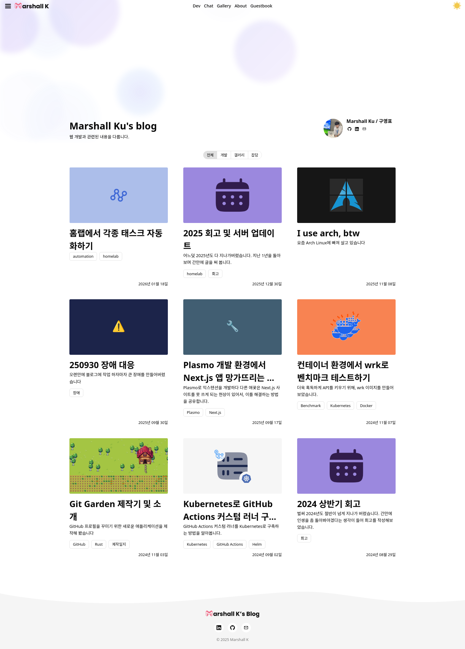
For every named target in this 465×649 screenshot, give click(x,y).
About (241, 6)
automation (83, 256)
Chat (209, 6)
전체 (210, 155)
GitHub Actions (229, 544)
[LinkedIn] (219, 627)
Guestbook (261, 6)
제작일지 (119, 544)
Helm (257, 544)
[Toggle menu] (8, 5)
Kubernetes (340, 405)
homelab (110, 256)
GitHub (79, 544)
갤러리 (239, 155)
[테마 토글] (457, 6)
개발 (223, 155)
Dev (196, 6)
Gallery (224, 6)
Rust (99, 544)
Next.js (215, 412)
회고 (215, 273)
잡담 (254, 155)
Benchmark (311, 405)
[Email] (246, 627)
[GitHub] (232, 627)
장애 (76, 392)
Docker (366, 405)
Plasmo (193, 412)
